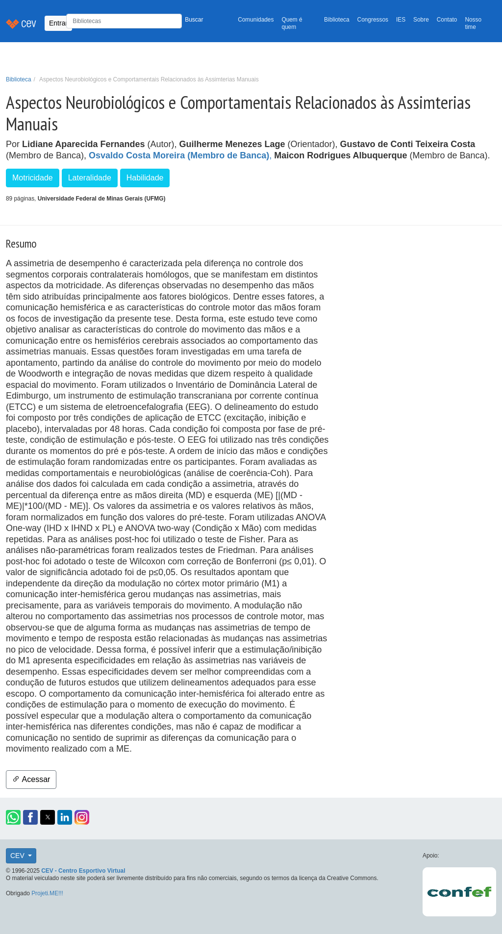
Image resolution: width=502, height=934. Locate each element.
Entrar (58, 23)
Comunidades (256, 19)
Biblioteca (337, 19)
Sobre (421, 19)
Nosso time (473, 23)
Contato (447, 19)
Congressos (372, 19)
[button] (13, 817)
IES (400, 19)
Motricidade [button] (32, 178)
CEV (18, 855)
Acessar (31, 779)
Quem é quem (291, 23)
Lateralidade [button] (89, 178)
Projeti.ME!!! (47, 893)
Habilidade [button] (145, 178)
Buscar (194, 19)
